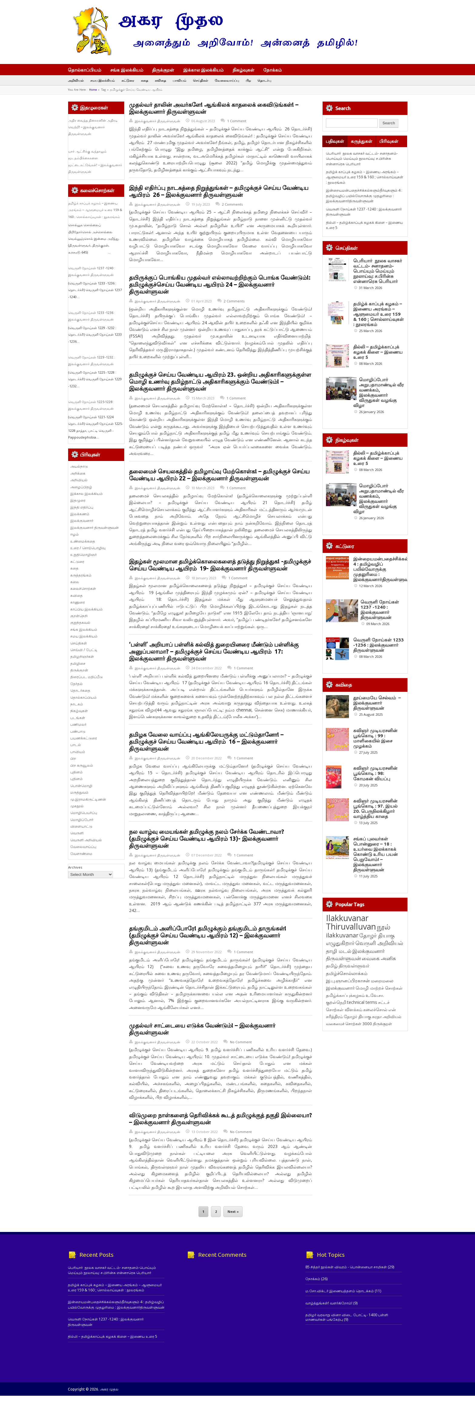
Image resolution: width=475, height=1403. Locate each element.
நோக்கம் (275, 70)
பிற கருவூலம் (81, 765)
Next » (233, 1212)
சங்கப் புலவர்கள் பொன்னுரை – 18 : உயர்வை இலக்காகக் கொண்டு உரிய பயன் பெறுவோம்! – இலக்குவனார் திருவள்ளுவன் (375, 854)
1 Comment (236, 121)
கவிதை (160, 80)
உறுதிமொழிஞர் (83, 554)
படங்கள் (77, 717)
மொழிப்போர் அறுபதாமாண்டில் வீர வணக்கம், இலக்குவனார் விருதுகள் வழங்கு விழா (378, 392)
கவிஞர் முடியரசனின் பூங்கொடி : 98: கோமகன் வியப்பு (375, 773)
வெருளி (77, 833)
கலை (74, 581)
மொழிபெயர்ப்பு (83, 812)
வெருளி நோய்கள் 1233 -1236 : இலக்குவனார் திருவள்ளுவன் (378, 645)
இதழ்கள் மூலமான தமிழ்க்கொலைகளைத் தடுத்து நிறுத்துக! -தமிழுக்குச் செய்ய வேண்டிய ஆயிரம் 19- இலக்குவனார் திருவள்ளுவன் (220, 565)
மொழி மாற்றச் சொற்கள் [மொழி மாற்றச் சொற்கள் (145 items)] (379, 988)
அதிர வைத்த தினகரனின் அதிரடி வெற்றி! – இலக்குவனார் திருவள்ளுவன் (93, 127)
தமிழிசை (77, 663)
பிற (248, 80)
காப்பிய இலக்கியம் (86, 609)
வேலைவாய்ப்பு (227, 80)
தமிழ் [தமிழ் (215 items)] (332, 965)
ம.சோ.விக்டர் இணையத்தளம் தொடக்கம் (339, 1291)
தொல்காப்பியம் (84, 70)
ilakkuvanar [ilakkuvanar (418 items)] (342, 935)
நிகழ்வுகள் (243, 70)
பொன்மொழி (81, 785)
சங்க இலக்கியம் (126, 70)
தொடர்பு (264, 80)
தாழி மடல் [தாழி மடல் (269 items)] (338, 950)
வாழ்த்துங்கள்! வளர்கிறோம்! (328, 1303)
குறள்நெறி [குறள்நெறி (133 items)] (336, 1002)
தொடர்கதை (80, 690)
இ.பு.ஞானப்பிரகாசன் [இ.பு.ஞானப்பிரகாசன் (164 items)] (348, 980)
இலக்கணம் (79, 513)
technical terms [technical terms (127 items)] (362, 1002)
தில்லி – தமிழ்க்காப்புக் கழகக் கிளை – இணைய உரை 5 (378, 352)
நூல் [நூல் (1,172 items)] (383, 927)
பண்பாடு (77, 731)
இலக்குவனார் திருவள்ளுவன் (157, 121)
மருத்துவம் (79, 792)
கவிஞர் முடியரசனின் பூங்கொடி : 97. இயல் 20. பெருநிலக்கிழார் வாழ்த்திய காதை (375, 808)
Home (93, 90)
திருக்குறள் (163, 70)
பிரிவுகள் (388, 141)
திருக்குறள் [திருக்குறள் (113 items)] (382, 1023)
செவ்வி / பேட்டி (84, 649)
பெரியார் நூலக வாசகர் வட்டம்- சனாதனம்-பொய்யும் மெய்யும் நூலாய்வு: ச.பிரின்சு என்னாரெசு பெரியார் (362, 159)
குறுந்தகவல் (80, 622)
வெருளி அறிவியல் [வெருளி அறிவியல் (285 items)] (379, 943)
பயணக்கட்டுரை (83, 738)
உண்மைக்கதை (82, 541)
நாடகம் (76, 704)
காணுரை (77, 602)
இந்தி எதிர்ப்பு (81, 507)
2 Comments (232, 204)
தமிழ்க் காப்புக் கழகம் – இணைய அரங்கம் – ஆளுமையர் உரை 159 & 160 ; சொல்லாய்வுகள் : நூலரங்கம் (95, 210)
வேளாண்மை (81, 853)
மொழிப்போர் (81, 819)
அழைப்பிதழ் (81, 487)
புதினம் (76, 772)
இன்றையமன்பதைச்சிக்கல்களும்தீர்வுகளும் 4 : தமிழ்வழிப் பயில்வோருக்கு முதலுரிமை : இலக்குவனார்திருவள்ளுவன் (364, 196)
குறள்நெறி (79, 615)
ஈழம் (74, 534)
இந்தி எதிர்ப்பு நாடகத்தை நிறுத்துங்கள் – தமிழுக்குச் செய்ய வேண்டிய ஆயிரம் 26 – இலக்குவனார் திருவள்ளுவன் (218, 191)
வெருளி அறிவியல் (86, 840)
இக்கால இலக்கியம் (203, 70)
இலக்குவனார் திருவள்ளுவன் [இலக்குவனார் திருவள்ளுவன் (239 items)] (355, 954)
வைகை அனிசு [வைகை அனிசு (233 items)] (379, 958)
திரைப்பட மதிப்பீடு (86, 676)
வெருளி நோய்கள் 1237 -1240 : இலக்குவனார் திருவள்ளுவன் (379, 609)
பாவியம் (179, 80)
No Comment (241, 1042)
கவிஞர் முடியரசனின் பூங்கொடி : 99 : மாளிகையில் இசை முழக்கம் (375, 738)
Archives (75, 867)
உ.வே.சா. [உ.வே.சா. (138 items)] (375, 995)
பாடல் (75, 744)
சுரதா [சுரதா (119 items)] (377, 1016)
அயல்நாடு (79, 466)
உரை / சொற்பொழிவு (87, 547)
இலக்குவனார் (81, 520)
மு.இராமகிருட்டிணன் (88, 799)
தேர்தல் (76, 683)
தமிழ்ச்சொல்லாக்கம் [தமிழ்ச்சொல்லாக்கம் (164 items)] (346, 973)
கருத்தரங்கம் (80, 575)
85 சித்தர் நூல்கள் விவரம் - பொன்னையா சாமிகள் (346, 1267)
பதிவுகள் (335, 141)
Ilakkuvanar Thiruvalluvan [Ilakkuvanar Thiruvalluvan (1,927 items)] (351, 922)
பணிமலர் (78, 724)
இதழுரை (77, 500)
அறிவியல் (76, 80)
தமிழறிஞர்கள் (82, 656)
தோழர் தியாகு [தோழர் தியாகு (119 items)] (357, 1016)
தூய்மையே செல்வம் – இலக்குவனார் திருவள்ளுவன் (377, 703)
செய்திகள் (200, 80)
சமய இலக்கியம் (102, 80)
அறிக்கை (77, 473)
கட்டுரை (127, 80)
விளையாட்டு (81, 826)
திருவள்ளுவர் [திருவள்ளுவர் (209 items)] (354, 965)
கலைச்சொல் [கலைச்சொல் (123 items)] (375, 1009)
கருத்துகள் (361, 141)
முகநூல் (77, 806)
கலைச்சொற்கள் (83, 588)
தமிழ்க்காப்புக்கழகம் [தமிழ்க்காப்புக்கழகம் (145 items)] (345, 995)
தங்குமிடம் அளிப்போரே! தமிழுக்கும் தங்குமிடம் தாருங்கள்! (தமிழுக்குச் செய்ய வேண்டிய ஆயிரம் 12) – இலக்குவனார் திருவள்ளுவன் (207, 935)
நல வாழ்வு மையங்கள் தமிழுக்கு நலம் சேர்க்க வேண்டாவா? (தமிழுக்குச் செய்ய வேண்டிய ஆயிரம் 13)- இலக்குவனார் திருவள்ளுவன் (206, 838)
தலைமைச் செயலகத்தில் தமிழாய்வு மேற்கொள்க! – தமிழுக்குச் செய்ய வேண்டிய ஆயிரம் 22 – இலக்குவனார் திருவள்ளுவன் (219, 475)
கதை (144, 80)
